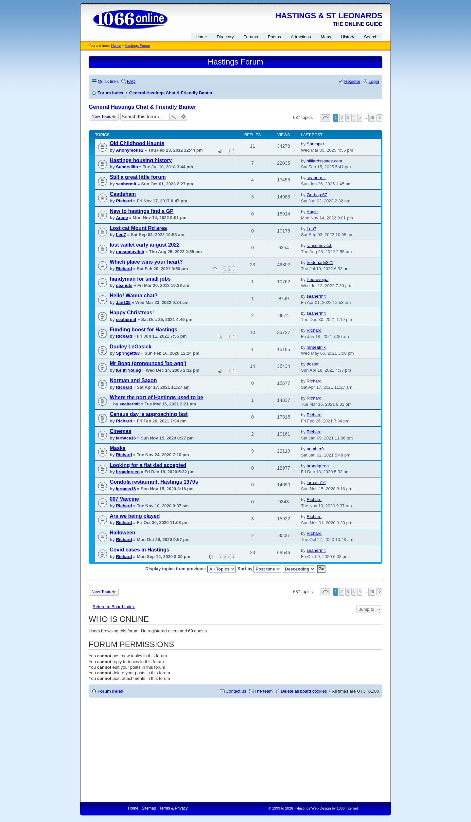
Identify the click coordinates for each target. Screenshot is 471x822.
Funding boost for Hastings (143, 329)
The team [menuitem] (263, 691)
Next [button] (379, 117)
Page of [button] (325, 117)
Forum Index (110, 691)
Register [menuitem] (352, 81)
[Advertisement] (235, 750)
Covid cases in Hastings (139, 549)
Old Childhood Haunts (137, 143)
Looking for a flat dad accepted (148, 465)
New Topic (101, 116)
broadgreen (128, 471)
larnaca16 (126, 438)
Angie (122, 217)
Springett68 (128, 353)
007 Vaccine (124, 499)
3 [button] (348, 117)
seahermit (126, 183)
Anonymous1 (129, 150)
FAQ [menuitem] (131, 81)
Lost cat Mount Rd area (138, 228)
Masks (117, 448)
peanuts (124, 285)
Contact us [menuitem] (236, 691)
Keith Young (128, 370)
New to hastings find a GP (141, 211)
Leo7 (121, 234)
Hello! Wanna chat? (133, 295)
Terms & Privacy (173, 808)
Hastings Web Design (313, 808)
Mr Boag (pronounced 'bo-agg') (148, 363)
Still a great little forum (138, 177)
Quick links (108, 81)
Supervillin (127, 166)
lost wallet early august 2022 (145, 245)
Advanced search (183, 117)
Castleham (123, 194)
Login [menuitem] (374, 81)
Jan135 (123, 302)
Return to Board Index (114, 606)
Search (174, 117)
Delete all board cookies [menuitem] (304, 691)
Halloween (122, 532)
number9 (315, 448)
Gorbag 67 (317, 194)
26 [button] (372, 117)
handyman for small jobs (140, 279)
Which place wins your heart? (146, 262)
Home (116, 45)
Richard (124, 200)
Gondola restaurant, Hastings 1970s (154, 482)
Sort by (259, 569)
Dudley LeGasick (130, 346)
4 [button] (354, 117)
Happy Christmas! (132, 312)
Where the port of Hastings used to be (156, 397)
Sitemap (149, 808)
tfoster (313, 364)
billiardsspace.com (324, 161)
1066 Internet (347, 808)
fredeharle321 (320, 262)
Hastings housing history (141, 160)
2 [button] (341, 117)
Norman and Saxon (133, 380)
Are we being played (135, 516)
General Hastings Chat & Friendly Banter (142, 107)
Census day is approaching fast (148, 414)
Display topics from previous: (191, 569)
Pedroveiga (318, 279)
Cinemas (120, 431)
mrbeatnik (316, 347)
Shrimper (315, 143)
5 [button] (359, 117)
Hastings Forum (137, 45)
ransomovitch (130, 251)
